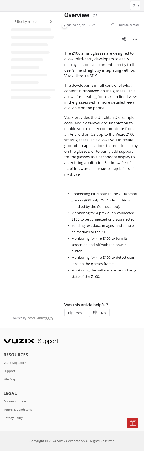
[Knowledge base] (132, 423)
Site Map (10, 379)
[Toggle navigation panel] (64, 26)
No (99, 312)
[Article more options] (135, 39)
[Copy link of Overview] (94, 15)
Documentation (15, 401)
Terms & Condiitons (18, 409)
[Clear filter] (51, 21)
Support (9, 371)
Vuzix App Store (15, 363)
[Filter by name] (33, 21)
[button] (135, 5)
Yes (75, 312)
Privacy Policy (13, 418)
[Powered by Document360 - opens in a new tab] (32, 318)
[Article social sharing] (123, 39)
